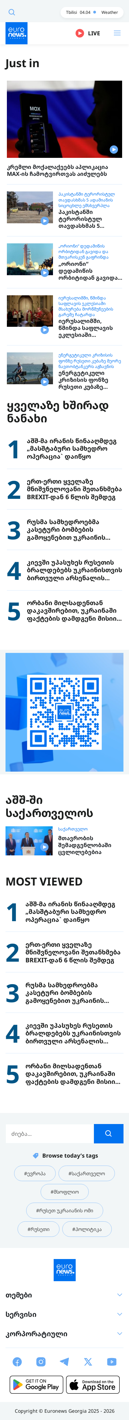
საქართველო (73, 829)
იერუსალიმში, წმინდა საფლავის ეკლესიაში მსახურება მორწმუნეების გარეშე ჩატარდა (85, 306)
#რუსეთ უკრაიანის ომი (64, 1210)
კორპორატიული (64, 1333)
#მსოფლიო (65, 1191)
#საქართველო (86, 1173)
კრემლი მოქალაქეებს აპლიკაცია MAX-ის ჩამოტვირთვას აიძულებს (57, 170)
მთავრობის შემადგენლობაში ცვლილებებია (84, 845)
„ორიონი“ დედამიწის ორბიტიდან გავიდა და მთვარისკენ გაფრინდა (83, 251)
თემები (64, 1295)
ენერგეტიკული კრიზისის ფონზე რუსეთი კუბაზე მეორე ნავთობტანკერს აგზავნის (89, 360)
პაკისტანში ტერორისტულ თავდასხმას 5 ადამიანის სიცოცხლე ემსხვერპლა (86, 199)
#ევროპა (35, 1173)
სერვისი (64, 1314)
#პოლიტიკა (87, 1229)
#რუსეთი (39, 1229)
